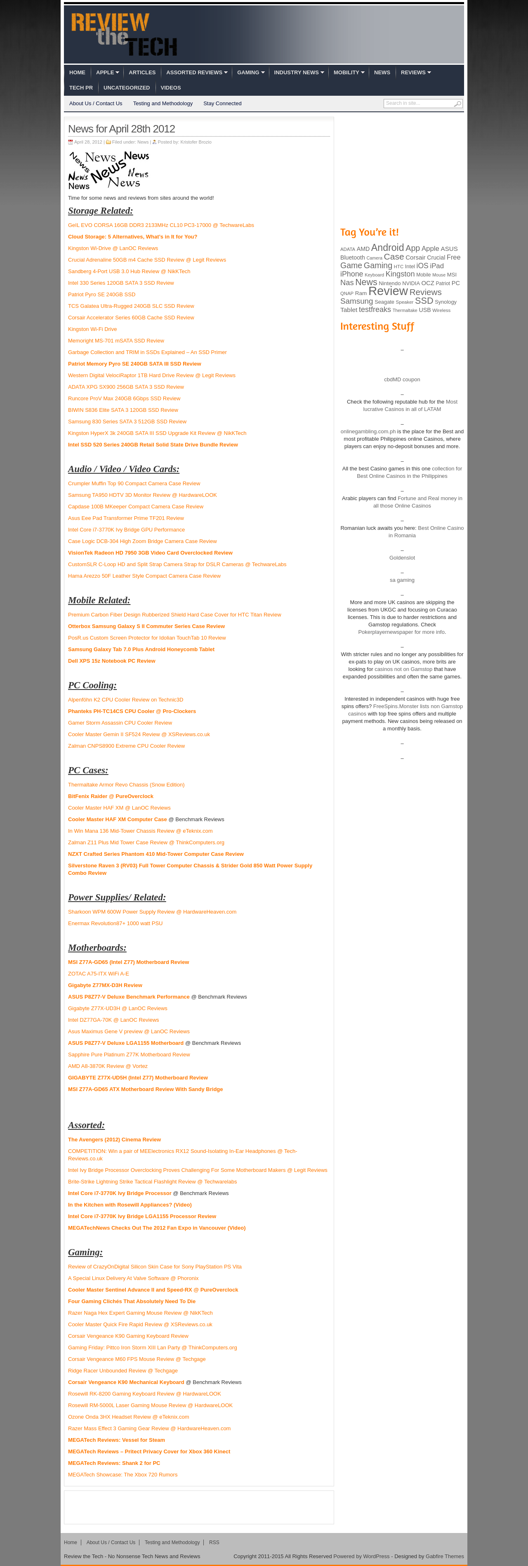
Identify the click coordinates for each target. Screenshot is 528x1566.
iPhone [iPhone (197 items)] (351, 274)
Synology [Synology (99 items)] (446, 302)
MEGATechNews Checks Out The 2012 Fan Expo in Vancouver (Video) (157, 1228)
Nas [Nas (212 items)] (347, 282)
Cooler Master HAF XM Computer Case (117, 819)
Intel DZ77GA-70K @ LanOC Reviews (113, 1020)
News (382, 72)
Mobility (346, 72)
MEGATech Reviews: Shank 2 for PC (114, 1463)
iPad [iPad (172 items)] (437, 266)
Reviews (413, 72)
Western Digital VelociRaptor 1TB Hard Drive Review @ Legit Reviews (152, 375)
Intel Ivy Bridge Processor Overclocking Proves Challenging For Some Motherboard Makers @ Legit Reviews (198, 1170)
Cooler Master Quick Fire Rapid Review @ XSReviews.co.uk (140, 1324)
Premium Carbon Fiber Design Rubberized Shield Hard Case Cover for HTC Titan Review (174, 615)
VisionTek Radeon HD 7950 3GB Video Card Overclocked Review (150, 553)
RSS (214, 1542)
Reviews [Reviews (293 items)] (426, 292)
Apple (105, 72)
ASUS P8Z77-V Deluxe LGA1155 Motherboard (126, 1043)
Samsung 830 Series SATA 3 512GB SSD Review (127, 421)
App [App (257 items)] (412, 248)
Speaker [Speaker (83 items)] (405, 302)
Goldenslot (402, 558)
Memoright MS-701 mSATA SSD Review (116, 341)
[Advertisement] (199, 1507)
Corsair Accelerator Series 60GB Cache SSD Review (131, 317)
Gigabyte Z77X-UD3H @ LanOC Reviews (117, 1008)
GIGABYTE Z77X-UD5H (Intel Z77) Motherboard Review (138, 1078)
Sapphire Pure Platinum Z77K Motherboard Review (129, 1054)
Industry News (296, 72)
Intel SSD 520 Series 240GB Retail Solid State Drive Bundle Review (153, 445)
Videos (171, 88)
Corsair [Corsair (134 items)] (415, 257)
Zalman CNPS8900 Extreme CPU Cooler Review (126, 746)
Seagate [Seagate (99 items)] (384, 302)
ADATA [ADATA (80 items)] (347, 249)
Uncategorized (127, 88)
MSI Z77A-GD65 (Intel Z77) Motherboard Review (128, 962)
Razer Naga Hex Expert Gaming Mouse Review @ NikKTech (140, 1313)
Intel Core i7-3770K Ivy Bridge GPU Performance (126, 530)
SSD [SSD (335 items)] (424, 300)
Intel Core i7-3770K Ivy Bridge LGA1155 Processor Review (142, 1216)
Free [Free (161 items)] (454, 257)
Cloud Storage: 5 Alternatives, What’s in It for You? (132, 237)
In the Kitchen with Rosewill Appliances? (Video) (130, 1205)
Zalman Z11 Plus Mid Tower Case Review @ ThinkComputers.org (146, 842)
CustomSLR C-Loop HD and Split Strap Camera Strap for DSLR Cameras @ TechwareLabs (177, 564)
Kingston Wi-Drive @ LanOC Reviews (113, 248)
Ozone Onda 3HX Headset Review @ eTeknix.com (128, 1417)
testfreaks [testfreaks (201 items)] (375, 309)
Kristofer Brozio (196, 141)
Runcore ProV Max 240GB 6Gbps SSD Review (124, 398)
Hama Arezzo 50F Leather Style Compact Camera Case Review (144, 576)
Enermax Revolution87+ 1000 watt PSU (115, 923)
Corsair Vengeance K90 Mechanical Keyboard (126, 1382)
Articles (142, 72)
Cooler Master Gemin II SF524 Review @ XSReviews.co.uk (139, 734)
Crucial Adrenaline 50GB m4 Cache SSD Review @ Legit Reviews (147, 260)
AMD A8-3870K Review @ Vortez (108, 1066)
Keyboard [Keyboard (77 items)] (374, 274)
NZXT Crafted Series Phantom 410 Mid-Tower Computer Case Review (156, 854)
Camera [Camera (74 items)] (374, 257)
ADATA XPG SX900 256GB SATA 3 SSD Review (126, 387)
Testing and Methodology (163, 103)
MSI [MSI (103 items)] (452, 275)
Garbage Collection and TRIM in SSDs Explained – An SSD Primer (147, 352)
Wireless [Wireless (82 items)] (441, 310)
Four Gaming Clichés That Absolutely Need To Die (132, 1301)
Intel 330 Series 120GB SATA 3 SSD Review (121, 283)
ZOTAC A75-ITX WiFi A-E (98, 974)
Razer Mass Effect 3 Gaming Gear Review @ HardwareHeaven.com (149, 1428)
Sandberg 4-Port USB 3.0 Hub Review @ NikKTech (129, 271)
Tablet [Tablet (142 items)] (348, 309)
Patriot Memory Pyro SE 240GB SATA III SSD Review (134, 364)
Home (77, 72)
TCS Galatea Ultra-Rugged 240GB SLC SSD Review (131, 306)
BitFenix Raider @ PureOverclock (110, 796)
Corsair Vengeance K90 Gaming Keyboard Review (128, 1336)
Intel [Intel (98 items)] (410, 266)
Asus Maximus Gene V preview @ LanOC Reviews (129, 1031)
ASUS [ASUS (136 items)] (449, 248)
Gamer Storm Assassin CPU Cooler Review (120, 723)
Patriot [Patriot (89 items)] (443, 283)
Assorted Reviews (194, 72)
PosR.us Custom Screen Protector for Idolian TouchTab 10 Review (147, 638)
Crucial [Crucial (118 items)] (436, 257)
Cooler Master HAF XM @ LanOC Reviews (119, 808)
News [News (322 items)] (366, 282)
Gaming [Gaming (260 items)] (378, 265)
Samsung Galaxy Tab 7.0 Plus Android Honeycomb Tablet (141, 649)
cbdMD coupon (402, 379)
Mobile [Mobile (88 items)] (423, 275)
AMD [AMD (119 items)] (363, 249)
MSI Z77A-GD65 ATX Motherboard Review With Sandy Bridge (145, 1089)
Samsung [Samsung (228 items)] (356, 301)
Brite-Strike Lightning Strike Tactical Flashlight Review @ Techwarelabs (152, 1182)
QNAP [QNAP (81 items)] (347, 293)
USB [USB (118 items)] (425, 310)
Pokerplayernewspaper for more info (401, 632)
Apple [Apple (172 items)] (430, 249)
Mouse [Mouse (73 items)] (439, 274)
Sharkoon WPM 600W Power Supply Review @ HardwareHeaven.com (152, 912)
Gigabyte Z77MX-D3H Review (105, 985)
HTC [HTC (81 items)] (398, 266)
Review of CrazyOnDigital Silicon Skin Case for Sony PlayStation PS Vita (155, 1267)
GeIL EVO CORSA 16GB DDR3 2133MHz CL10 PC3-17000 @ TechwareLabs (161, 225)
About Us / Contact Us (96, 103)
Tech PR (81, 88)
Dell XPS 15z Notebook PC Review (112, 661)
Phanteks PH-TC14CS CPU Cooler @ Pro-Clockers (132, 711)
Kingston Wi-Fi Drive (92, 329)
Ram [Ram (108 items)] (361, 293)
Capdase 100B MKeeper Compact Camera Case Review (135, 506)
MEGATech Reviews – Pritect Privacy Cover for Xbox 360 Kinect (149, 1451)
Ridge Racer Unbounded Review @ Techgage (123, 1371)
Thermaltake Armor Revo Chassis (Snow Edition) (126, 785)
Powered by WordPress (361, 1556)
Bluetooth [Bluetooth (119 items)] (352, 257)
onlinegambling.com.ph (368, 431)
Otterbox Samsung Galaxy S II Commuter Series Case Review (146, 626)
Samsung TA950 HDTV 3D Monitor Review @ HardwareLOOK (142, 495)
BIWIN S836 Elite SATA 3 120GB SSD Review (123, 410)
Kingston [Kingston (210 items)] (400, 274)
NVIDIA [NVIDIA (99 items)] (411, 283)
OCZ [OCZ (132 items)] (428, 283)
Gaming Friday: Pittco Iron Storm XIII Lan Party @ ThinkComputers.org (152, 1347)
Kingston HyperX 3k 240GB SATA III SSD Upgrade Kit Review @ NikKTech (157, 433)
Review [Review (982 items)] (388, 291)
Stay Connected (222, 103)
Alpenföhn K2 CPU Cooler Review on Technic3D (125, 700)
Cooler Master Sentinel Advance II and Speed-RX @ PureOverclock (153, 1290)
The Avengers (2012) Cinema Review (114, 1139)
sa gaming (402, 580)
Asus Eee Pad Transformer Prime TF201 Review (126, 518)
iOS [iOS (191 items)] (423, 266)
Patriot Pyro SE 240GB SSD (101, 294)
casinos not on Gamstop (403, 669)
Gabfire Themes (445, 1556)
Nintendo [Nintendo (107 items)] (390, 283)
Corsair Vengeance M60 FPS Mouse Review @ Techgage (137, 1359)
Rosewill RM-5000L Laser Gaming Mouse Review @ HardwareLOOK (150, 1405)
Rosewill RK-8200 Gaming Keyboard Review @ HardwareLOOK (144, 1394)
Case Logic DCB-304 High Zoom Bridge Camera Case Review (142, 541)
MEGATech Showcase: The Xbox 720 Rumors (122, 1475)
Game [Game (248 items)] (351, 265)
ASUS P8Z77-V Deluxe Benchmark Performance (129, 997)
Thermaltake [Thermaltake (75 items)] (405, 310)
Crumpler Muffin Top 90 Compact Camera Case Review (134, 483)
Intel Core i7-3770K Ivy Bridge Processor (120, 1193)
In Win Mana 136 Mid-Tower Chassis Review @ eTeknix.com (140, 831)
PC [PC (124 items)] (456, 283)
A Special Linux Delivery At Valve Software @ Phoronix (133, 1278)
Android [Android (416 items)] (387, 247)
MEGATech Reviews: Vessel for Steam (116, 1440)
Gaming (248, 72)
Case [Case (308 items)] (394, 256)
